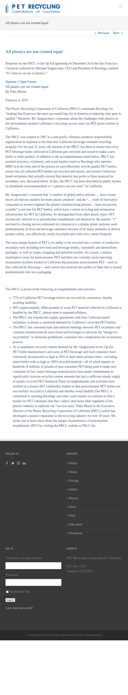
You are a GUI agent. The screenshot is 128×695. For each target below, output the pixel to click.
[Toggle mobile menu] (121, 6)
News (72, 507)
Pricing (73, 480)
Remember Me (19, 591)
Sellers (73, 489)
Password (11, 575)
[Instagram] (18, 463)
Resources (75, 533)
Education (75, 524)
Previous (103, 33)
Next (116, 33)
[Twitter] (12, 463)
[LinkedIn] (24, 463)
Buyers (73, 498)
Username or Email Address (23, 558)
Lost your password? (19, 608)
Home (73, 463)
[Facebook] (6, 463)
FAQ (72, 515)
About (73, 472)
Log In (10, 600)
